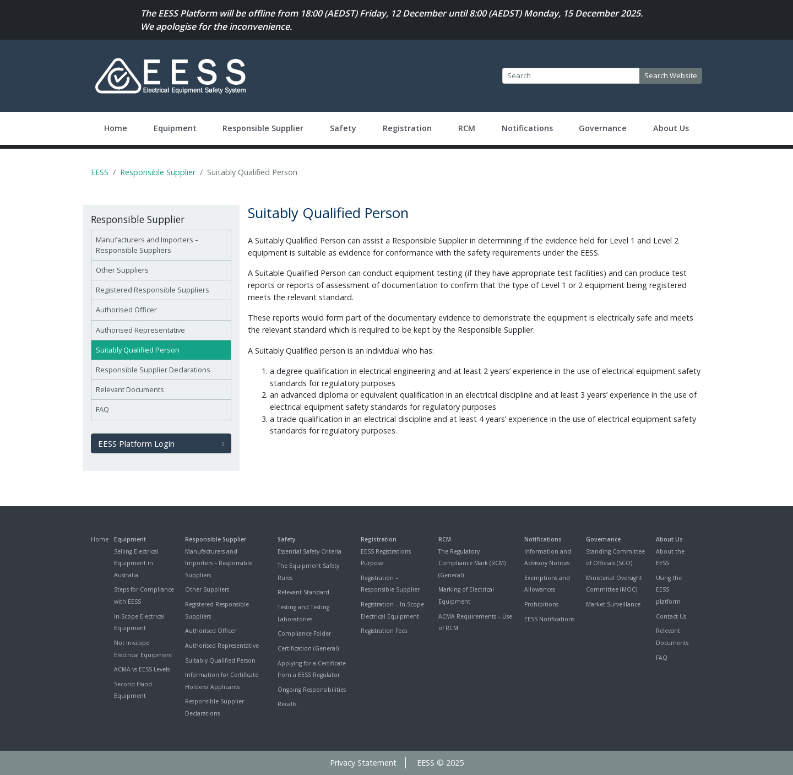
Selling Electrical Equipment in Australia (136, 563)
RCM (466, 128)
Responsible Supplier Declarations (153, 370)
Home (115, 128)
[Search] (571, 76)
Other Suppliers (122, 270)
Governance (603, 128)
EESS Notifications (549, 619)
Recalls (287, 704)
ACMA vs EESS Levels (142, 669)
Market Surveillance (613, 604)
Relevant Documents (130, 389)
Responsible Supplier (262, 128)
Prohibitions (541, 604)
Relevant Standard (303, 592)
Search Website (670, 75)
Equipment (175, 128)
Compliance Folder (304, 633)
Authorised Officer (126, 310)
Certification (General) (308, 648)
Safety (343, 128)
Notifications (527, 128)
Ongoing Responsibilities (312, 689)
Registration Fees (384, 631)
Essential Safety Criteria (309, 551)
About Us (671, 128)
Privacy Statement (363, 762)
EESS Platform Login (161, 443)
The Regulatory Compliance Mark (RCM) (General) (472, 563)
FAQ (102, 409)
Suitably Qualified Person (138, 350)
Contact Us (671, 616)
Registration (407, 128)
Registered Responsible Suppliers (152, 290)
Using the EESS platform (669, 589)
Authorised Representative (140, 330)
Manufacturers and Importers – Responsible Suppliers (147, 245)
